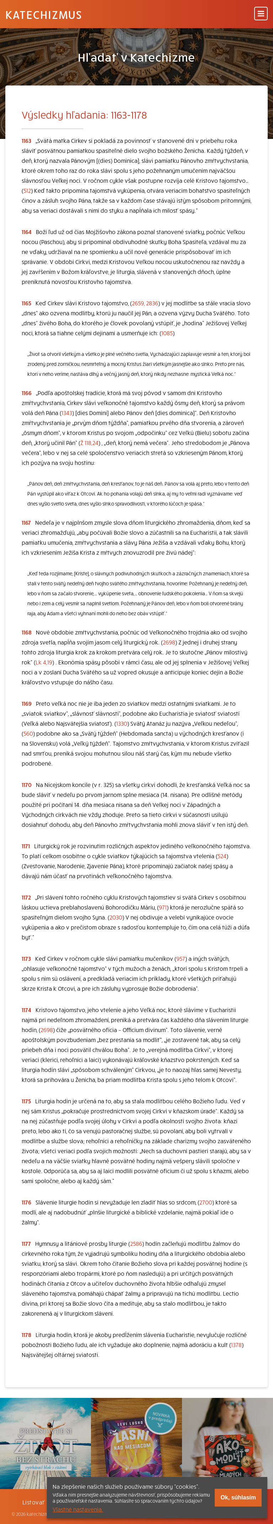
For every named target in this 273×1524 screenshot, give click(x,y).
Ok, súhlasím (238, 1497)
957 (180, 958)
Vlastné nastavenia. (78, 1509)
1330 (121, 723)
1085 (167, 332)
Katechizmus (43, 14)
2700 (205, 1202)
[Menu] (261, 14)
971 (163, 907)
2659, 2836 (145, 302)
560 (28, 733)
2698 (169, 642)
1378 (236, 1344)
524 (222, 855)
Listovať (33, 1501)
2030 (115, 917)
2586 (136, 1243)
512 (27, 190)
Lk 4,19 (44, 661)
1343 (66, 412)
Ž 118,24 (89, 442)
